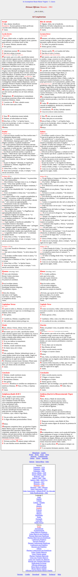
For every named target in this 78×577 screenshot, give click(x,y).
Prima (31, 454)
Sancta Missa (40, 462)
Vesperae (33, 456)
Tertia (37, 454)
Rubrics (44, 574)
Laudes (43, 453)
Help (59, 574)
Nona (47, 454)
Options (31, 462)
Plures (38, 458)
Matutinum (35, 453)
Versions (20, 574)
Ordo (47, 462)
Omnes (32, 458)
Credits (27, 574)
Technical (52, 574)
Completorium (42, 456)
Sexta (42, 454)
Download (35, 574)
